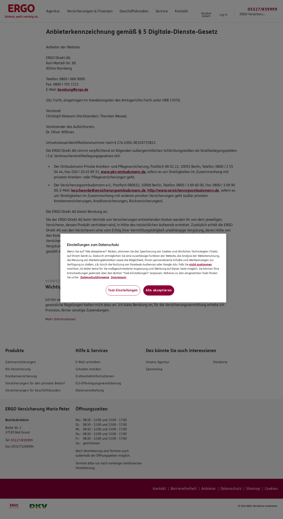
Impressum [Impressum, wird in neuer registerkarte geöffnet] (118, 277)
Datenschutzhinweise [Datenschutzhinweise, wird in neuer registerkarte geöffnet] (94, 277)
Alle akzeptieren (159, 290)
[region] (143, 268)
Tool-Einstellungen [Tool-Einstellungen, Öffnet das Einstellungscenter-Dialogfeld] (123, 290)
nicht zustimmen (200, 264)
